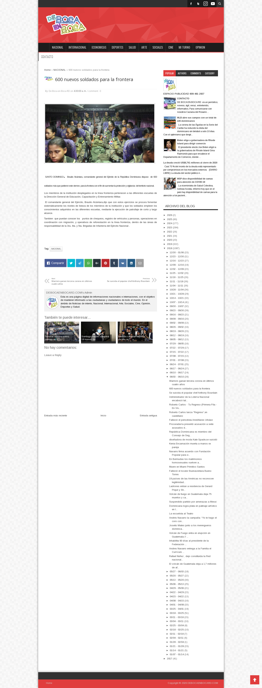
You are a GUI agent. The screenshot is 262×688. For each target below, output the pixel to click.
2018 (170, 248)
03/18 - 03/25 (177, 613)
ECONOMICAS (99, 47)
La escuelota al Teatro (181, 513)
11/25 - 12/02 (177, 273)
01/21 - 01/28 (177, 646)
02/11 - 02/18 (177, 633)
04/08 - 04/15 (177, 600)
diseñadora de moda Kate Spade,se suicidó (193, 439)
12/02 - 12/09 (177, 269)
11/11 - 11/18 (177, 281)
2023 (170, 227)
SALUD (132, 47)
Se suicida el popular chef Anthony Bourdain (193, 392)
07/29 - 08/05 (177, 343)
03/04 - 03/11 (177, 621)
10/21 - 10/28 (177, 293)
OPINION (200, 47)
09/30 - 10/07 (177, 306)
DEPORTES (117, 47)
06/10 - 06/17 (177, 372)
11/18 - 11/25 (177, 277)
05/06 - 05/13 (177, 584)
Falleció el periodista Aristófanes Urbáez (191, 420)
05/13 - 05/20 (177, 579)
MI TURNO (184, 47)
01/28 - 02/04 (177, 642)
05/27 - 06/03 (177, 571)
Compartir (57, 263)
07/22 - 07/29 (177, 347)
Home (43, 47)
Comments (195, 73)
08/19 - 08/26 (177, 331)
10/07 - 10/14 (177, 302)
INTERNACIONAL (77, 47)
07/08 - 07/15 (177, 356)
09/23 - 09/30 (177, 310)
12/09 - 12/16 (177, 264)
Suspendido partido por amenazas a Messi (193, 501)
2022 (170, 231)
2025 (170, 219)
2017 (170, 658)
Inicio (103, 415)
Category (210, 73)
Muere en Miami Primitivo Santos (187, 466)
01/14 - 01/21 (177, 650)
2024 (170, 223)
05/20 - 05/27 (177, 575)
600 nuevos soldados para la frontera (94, 79)
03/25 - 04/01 (177, 608)
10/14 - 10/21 (177, 298)
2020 (170, 240)
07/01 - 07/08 (177, 360)
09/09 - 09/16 (177, 318)
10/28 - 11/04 (177, 289)
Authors (182, 73)
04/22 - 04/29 (177, 592)
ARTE (144, 47)
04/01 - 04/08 (177, 604)
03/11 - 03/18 (177, 617)
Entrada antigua (148, 415)
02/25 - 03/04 (177, 625)
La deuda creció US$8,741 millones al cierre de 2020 (190, 162)
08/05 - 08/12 (177, 339)
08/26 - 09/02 (177, 327)
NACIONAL (57, 47)
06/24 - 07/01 (177, 364)
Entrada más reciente (55, 415)
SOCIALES (157, 47)
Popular (169, 73)
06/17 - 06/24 (177, 368)
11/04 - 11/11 (177, 285)
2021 (170, 235)
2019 (170, 244)
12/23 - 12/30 (177, 256)
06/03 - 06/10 (177, 376)
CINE (170, 47)
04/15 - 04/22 (177, 596)
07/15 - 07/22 (177, 352)
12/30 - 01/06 (177, 252)
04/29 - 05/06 (177, 588)
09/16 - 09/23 (177, 314)
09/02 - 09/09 (177, 322)
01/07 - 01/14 (177, 654)
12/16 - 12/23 (177, 260)
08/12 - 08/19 (177, 335)
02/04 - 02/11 (177, 637)
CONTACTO (47, 56)
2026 (170, 215)
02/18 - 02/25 (177, 629)
